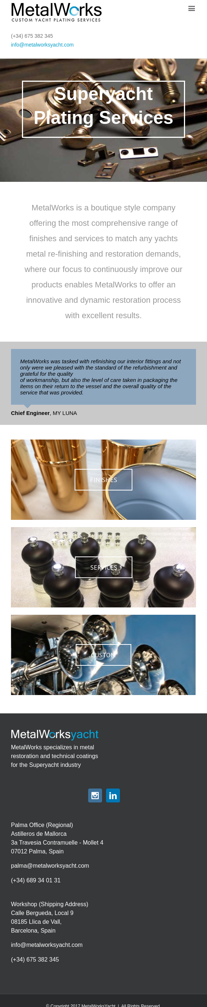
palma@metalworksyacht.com (50, 866)
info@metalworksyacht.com (42, 45)
